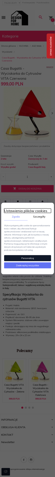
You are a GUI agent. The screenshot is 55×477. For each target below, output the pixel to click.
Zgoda (16, 216)
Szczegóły (39, 216)
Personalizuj (27, 258)
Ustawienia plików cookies (25, 211)
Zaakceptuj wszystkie (27, 265)
